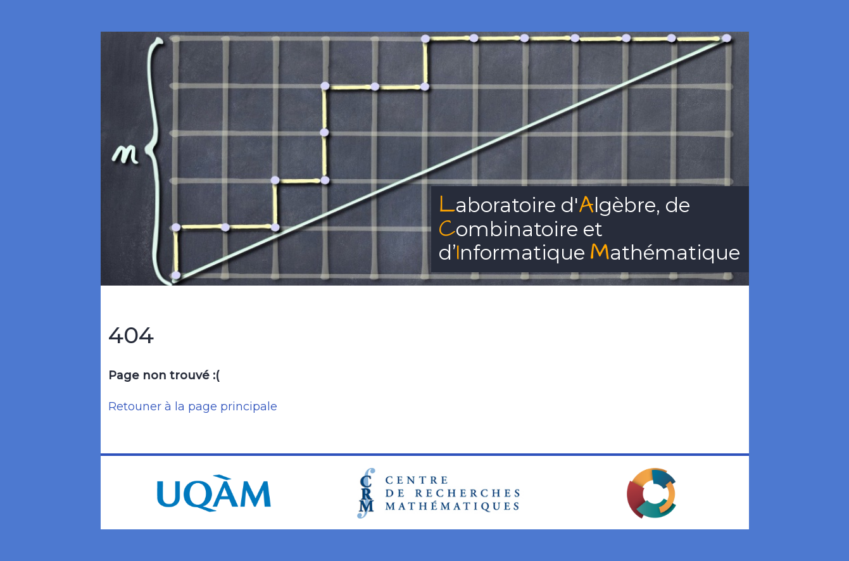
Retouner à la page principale (192, 406)
